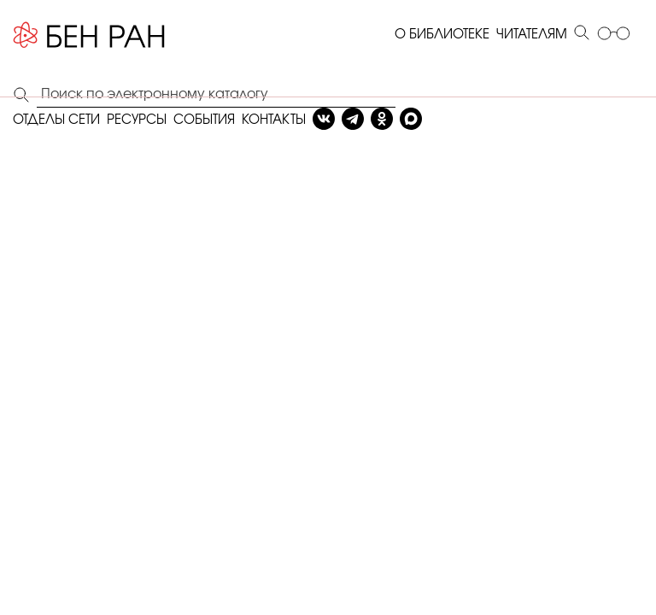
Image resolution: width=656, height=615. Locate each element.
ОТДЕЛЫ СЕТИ (56, 120)
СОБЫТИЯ (204, 120)
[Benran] (90, 35)
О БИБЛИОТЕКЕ (442, 34)
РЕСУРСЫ (137, 120)
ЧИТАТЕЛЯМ (531, 34)
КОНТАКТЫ (274, 120)
